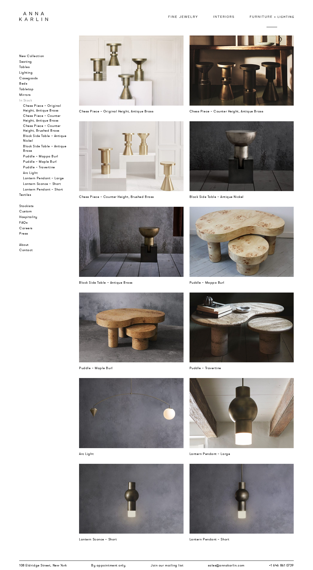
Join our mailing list (167, 565)
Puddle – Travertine (39, 167)
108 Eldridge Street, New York (43, 565)
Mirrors (25, 95)
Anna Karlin (33, 16)
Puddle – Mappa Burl (40, 156)
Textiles (25, 195)
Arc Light (30, 173)
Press (23, 233)
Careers (26, 228)
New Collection (31, 56)
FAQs (23, 222)
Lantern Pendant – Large (43, 178)
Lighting (26, 72)
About (24, 245)
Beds (23, 83)
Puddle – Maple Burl (40, 161)
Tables (24, 67)
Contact (26, 250)
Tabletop (26, 89)
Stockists (26, 206)
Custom (25, 211)
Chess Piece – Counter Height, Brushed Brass (42, 128)
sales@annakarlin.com (226, 565)
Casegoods (28, 78)
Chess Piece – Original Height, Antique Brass (42, 108)
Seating (25, 61)
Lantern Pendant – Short (43, 189)
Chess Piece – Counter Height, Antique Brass (42, 118)
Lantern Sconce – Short (42, 184)
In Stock (25, 100)
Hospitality (28, 217)
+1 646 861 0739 (281, 565)
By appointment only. (108, 565)
